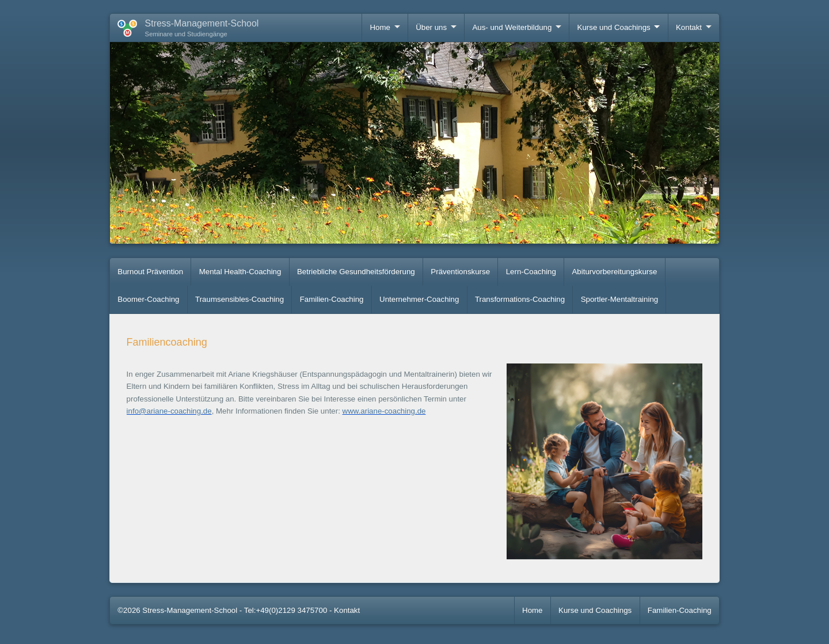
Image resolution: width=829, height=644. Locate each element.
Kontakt (689, 27)
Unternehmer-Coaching (419, 299)
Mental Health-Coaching (240, 271)
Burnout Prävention (150, 271)
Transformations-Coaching (520, 299)
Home (380, 27)
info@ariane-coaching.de (169, 411)
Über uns (431, 27)
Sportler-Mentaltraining (620, 299)
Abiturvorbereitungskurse (614, 271)
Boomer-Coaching (148, 299)
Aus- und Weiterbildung (512, 27)
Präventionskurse (460, 271)
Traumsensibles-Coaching (239, 299)
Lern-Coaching (531, 271)
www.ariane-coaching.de (384, 411)
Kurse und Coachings (614, 27)
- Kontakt (344, 610)
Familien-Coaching (332, 299)
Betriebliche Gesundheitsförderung (356, 271)
